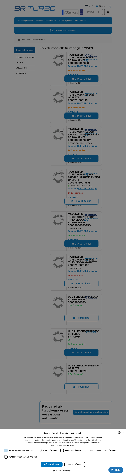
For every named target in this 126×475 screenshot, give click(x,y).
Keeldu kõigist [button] (75, 464)
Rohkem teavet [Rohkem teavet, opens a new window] (69, 445)
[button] (63, 470)
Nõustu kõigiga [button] (51, 464)
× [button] (123, 433)
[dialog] (63, 452)
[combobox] (119, 432)
